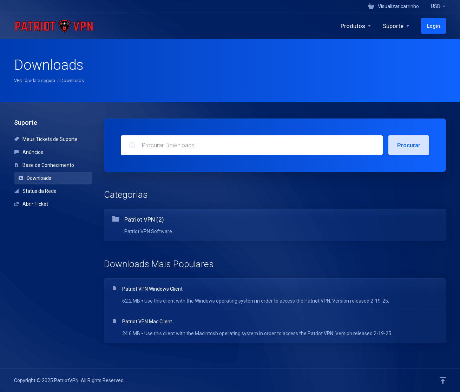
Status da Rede (35, 191)
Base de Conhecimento (44, 165)
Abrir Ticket (31, 204)
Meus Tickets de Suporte (46, 139)
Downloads (35, 178)
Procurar (408, 145)
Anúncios (28, 152)
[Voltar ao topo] (443, 380)
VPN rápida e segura (34, 80)
